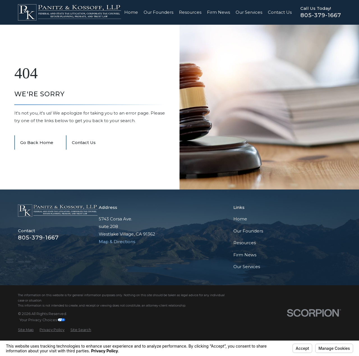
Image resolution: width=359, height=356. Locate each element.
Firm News (244, 254)
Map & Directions (117, 241)
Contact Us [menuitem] (280, 12)
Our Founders (248, 231)
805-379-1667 (320, 15)
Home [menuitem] (131, 12)
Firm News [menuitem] (218, 12)
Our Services (246, 266)
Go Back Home (36, 142)
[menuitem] (26, 330)
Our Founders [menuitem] (158, 12)
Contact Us (84, 142)
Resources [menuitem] (190, 12)
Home (240, 219)
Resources (244, 242)
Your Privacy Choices (42, 320)
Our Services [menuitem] (249, 12)
